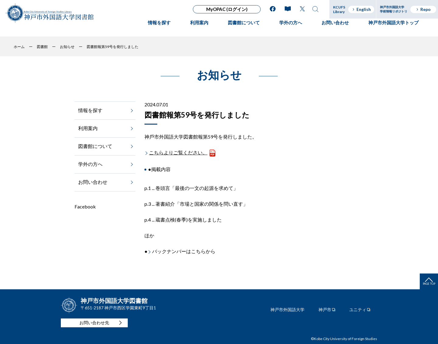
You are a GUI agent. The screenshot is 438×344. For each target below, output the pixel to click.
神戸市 (324, 310)
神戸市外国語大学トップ (393, 29)
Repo (423, 9)
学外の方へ (290, 29)
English (361, 9)
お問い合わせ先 (94, 322)
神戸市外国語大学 (287, 310)
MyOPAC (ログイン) (227, 9)
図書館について (244, 29)
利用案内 (199, 29)
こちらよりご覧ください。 (178, 152)
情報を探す (159, 29)
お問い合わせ (335, 29)
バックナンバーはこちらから (183, 251)
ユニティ (357, 310)
